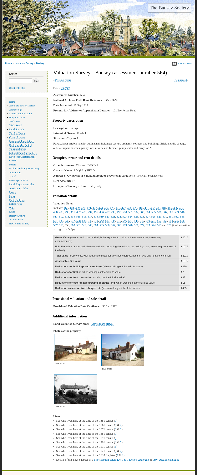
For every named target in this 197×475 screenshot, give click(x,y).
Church (13, 160)
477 (123, 207)
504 (148, 212)
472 (95, 207)
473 (100, 207)
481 (146, 207)
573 (148, 225)
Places (12, 192)
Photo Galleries (16, 200)
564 (96, 225)
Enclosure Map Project (20, 145)
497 (107, 212)
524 (130, 216)
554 (171, 220)
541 (96, 220)
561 (78, 225)
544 (113, 220)
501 (130, 212)
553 (165, 220)
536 (67, 220)
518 (95, 216)
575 (159, 225)
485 (170, 207)
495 (96, 212)
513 (67, 216)
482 (152, 207)
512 (61, 216)
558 (61, 225)
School (12, 176)
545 (119, 220)
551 (153, 220)
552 (159, 220)
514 (72, 216)
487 (181, 207)
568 (119, 225)
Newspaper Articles (18, 180)
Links (12, 211)
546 (125, 220)
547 (130, 220)
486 (175, 207)
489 (61, 212)
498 (113, 212)
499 (119, 212)
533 (182, 216)
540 (90, 220)
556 (182, 220)
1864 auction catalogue (107, 459)
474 (106, 207)
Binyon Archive (17, 117)
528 (153, 216)
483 (158, 207)
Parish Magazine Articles (21, 184)
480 (141, 207)
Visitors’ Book (16, 219)
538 (78, 220)
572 (142, 225)
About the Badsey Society (22, 105)
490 (67, 212)
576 (169, 225)
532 (176, 216)
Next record (180, 79)
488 (55, 212)
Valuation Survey (24, 63)
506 (159, 212)
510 (182, 212)
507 (165, 212)
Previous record (63, 79)
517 (90, 216)
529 (159, 216)
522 (119, 216)
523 (124, 216)
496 (101, 212)
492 (78, 212)
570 (130, 225)
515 (78, 216)
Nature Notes (15, 204)
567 (113, 225)
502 (136, 212)
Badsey (40, 63)
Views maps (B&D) (102, 323)
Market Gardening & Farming (24, 168)
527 (147, 216)
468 (72, 207)
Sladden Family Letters (20, 113)
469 (77, 207)
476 (118, 207)
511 (55, 216)
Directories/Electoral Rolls (22, 156)
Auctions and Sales (18, 188)
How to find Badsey (19, 223)
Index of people (17, 87)
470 (83, 207)
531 (171, 216)
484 (164, 207)
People (12, 164)
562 (84, 225)
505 (153, 212)
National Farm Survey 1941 (23, 153)
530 (165, 216)
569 (125, 225)
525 (136, 216)
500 (125, 212)
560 (73, 225)
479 (135, 207)
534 (55, 220)
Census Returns (17, 137)
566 (107, 225)
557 (55, 225)
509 (176, 212)
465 (66, 207)
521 (113, 216)
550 (148, 220)
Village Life (15, 172)
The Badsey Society (169, 8)
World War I (15, 121)
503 (142, 212)
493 (84, 212)
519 (101, 216)
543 (107, 220)
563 (90, 225)
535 (61, 220)
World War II (15, 125)
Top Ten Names (17, 133)
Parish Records (16, 129)
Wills (11, 208)
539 (84, 220)
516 (84, 216)
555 (176, 220)
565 (101, 225)
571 (136, 225)
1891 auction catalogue (135, 459)
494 (90, 212)
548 (136, 220)
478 (129, 207)
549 (142, 220)
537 (73, 220)
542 (101, 220)
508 (171, 212)
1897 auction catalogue (166, 459)
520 (107, 216)
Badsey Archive (17, 215)
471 (89, 207)
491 (73, 212)
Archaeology (15, 109)
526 (142, 216)
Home (8, 63)
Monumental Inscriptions (21, 141)
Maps (12, 196)
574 (153, 225)
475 (112, 207)
